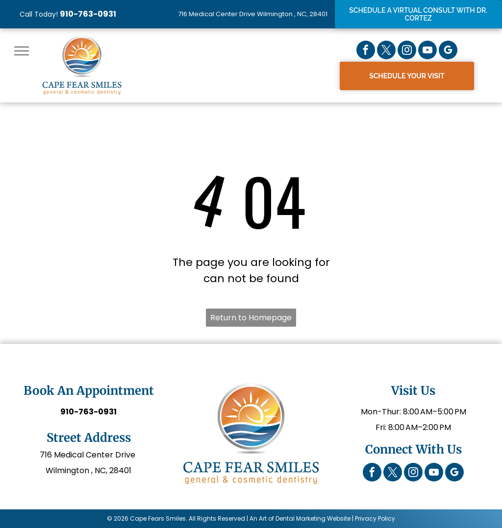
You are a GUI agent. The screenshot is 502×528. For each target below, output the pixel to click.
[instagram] (407, 51)
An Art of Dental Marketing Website (300, 518)
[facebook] (365, 51)
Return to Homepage (251, 317)
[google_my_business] (448, 51)
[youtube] (427, 51)
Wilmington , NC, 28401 (88, 470)
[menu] (21, 51)
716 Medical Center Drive (88, 454)
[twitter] (386, 51)
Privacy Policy (375, 518)
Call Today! (39, 14)
